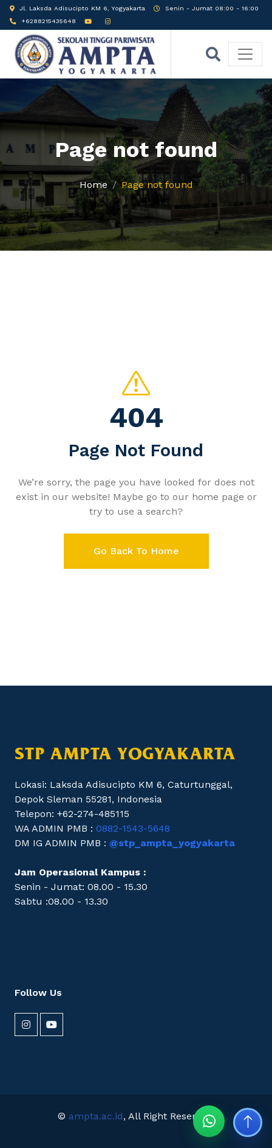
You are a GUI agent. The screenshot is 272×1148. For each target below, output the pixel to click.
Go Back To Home (136, 551)
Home (93, 184)
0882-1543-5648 (133, 828)
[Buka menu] (245, 54)
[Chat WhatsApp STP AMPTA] (209, 1121)
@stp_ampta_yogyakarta (172, 843)
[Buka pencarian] (213, 54)
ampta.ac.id (96, 1116)
